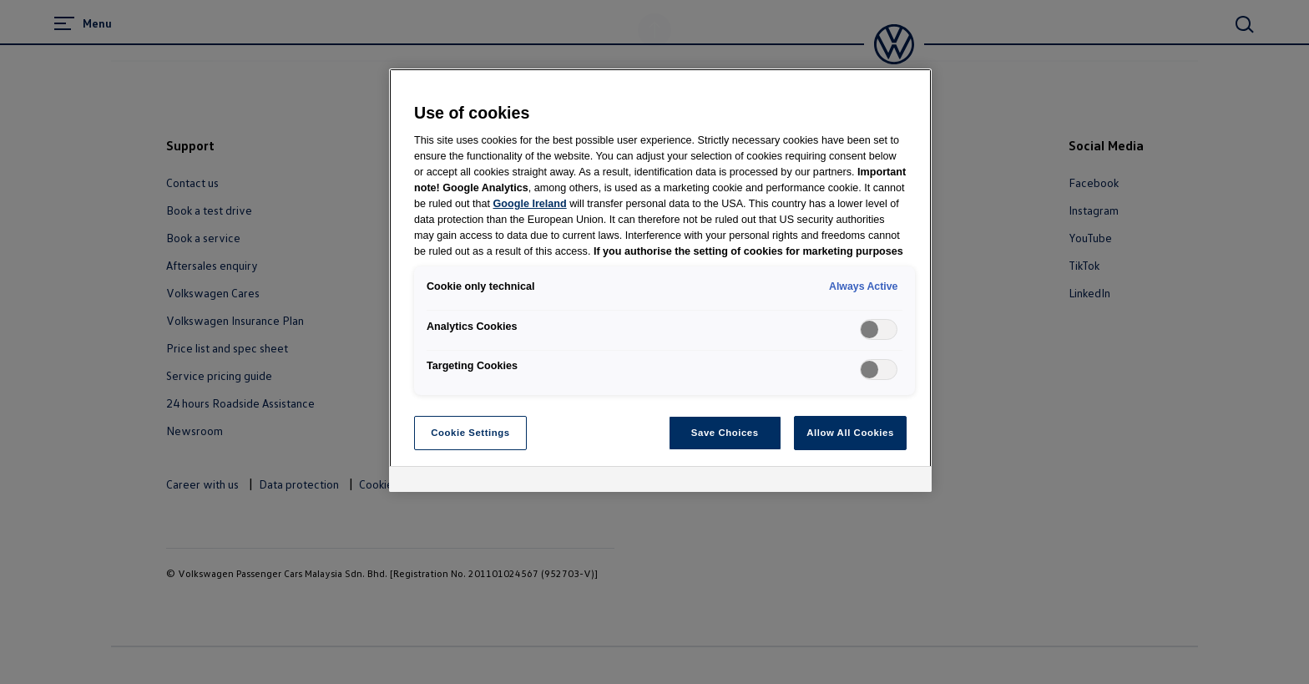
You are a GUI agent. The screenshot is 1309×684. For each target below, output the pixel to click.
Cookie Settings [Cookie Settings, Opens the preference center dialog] (470, 433)
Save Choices (725, 433)
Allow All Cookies (850, 433)
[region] (660, 280)
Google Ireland (530, 204)
